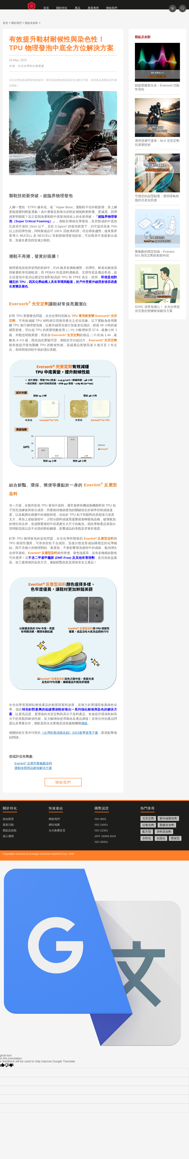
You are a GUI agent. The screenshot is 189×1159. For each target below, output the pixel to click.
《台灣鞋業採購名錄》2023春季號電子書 (69, 733)
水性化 (146, 838)
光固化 (161, 838)
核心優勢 (8, 836)
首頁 (46, 7)
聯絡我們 (111, 7)
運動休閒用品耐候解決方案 (33, 768)
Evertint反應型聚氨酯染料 (33, 763)
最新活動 (8, 824)
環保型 (175, 838)
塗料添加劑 (164, 831)
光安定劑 (148, 818)
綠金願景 (8, 818)
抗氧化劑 (148, 825)
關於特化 (61, 7)
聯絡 (84, 723)
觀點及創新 (10, 830)
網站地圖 (54, 824)
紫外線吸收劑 (168, 818)
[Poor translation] (9, 1065)
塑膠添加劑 (166, 825)
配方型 (146, 831)
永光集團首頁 (57, 830)
